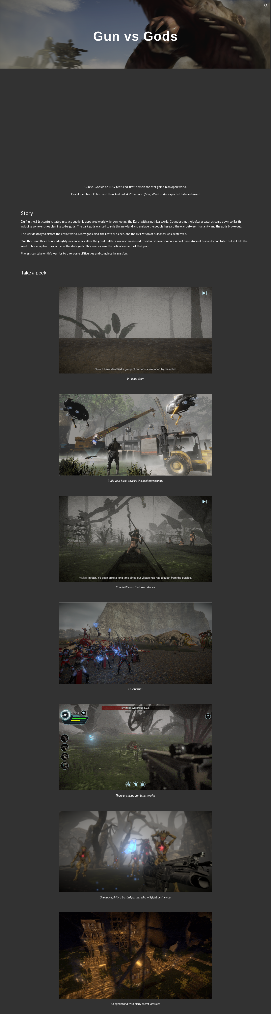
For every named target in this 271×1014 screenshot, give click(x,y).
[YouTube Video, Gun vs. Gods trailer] (135, 123)
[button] (266, 5)
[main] (135, 34)
